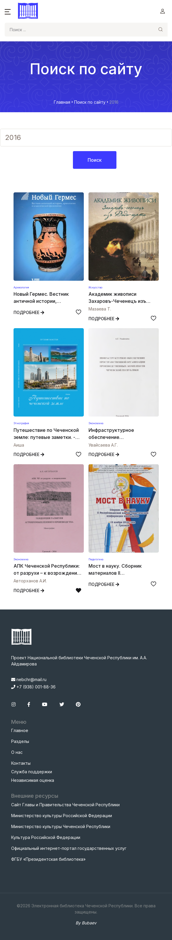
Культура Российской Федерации (45, 837)
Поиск (95, 160)
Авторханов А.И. (30, 580)
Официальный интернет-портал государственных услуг (68, 848)
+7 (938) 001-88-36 (33, 686)
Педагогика (95, 559)
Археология (21, 287)
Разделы (20, 741)
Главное (19, 730)
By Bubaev (86, 922)
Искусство (95, 287)
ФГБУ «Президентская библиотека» (48, 859)
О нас (17, 752)
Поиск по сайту (90, 102)
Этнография (21, 423)
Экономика (95, 423)
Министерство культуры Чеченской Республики (60, 826)
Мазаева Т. (99, 308)
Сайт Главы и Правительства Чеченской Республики (65, 804)
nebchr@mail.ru (28, 679)
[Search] (79, 30)
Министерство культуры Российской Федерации (61, 815)
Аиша (19, 444)
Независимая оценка (32, 780)
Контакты (21, 763)
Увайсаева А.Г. (103, 444)
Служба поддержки (31, 771)
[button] (8, 11)
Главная (62, 102)
